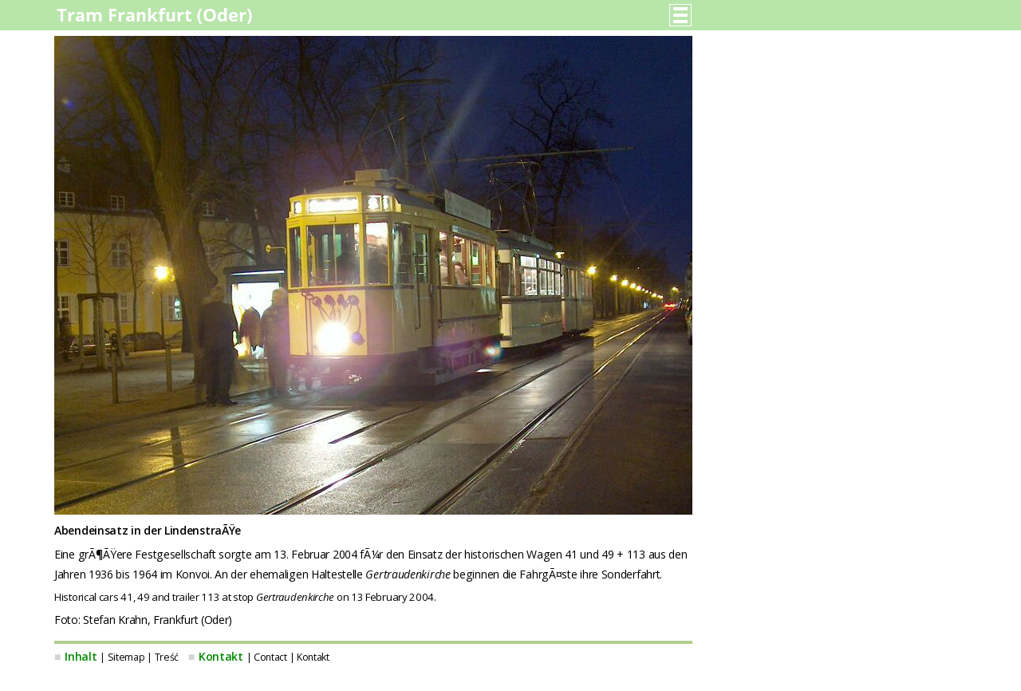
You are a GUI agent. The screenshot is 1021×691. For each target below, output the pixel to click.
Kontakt (221, 656)
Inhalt (81, 656)
